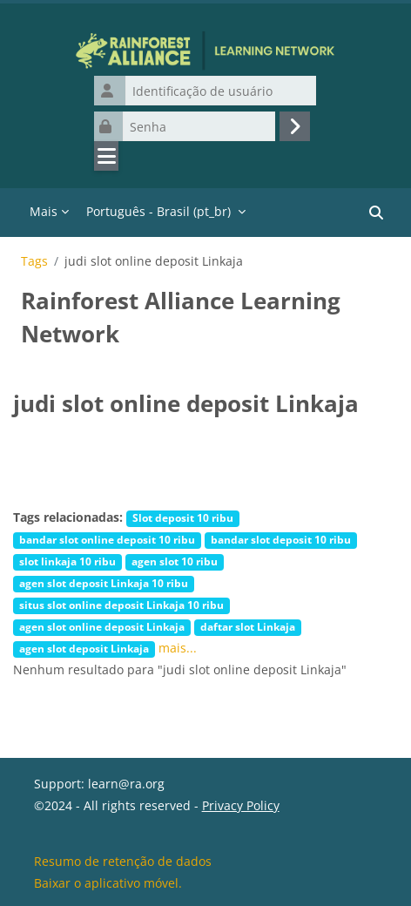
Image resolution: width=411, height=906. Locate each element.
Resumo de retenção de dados (123, 861)
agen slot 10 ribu (174, 561)
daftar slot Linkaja (247, 626)
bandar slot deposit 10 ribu (281, 539)
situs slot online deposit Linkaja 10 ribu (121, 605)
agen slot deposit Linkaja (84, 648)
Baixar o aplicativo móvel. (108, 883)
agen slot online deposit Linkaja (102, 626)
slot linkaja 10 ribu (67, 561)
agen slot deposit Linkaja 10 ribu (103, 583)
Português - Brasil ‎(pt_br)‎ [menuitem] (158, 211)
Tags (34, 261)
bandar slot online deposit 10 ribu (107, 539)
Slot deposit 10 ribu (182, 517)
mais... (177, 647)
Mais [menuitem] (43, 211)
